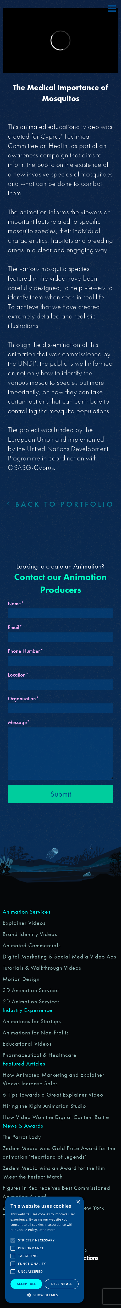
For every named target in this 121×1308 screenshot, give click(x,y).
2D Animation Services (31, 1001)
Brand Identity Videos (30, 934)
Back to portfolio (60, 504)
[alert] (44, 1250)
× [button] (78, 1202)
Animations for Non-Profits (36, 1032)
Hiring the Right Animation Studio (44, 1106)
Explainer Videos (24, 923)
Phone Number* (25, 651)
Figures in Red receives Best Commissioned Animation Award (56, 1192)
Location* (18, 674)
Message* (19, 722)
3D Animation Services (31, 990)
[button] (44, 1295)
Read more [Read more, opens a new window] (47, 1230)
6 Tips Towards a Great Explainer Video (53, 1094)
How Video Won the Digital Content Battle (56, 1117)
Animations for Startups (32, 1021)
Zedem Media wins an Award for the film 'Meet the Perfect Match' (54, 1172)
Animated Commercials (32, 945)
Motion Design (21, 979)
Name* (16, 603)
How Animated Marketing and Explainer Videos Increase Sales (53, 1079)
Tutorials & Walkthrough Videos (42, 968)
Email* (15, 627)
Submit (60, 794)
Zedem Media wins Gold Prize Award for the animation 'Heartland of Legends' (59, 1152)
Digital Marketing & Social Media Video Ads (59, 956)
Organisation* (23, 698)
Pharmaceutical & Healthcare (39, 1055)
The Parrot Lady (22, 1137)
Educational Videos (27, 1043)
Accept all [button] (26, 1284)
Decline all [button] (61, 1284)
